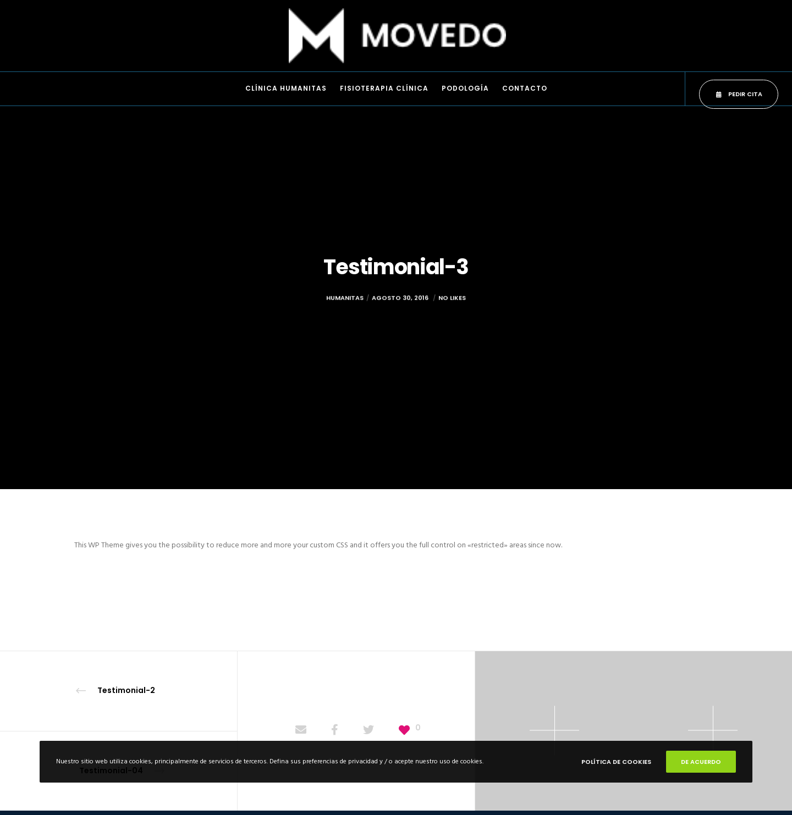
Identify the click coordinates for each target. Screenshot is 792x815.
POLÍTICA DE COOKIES (616, 761)
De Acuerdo (701, 761)
